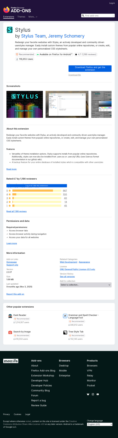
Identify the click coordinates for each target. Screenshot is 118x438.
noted (28, 421)
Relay (90, 375)
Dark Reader (19, 315)
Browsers (92, 365)
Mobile (63, 370)
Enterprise (64, 375)
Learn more (11, 243)
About (34, 365)
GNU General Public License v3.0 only (77, 269)
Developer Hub (39, 380)
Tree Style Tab (75, 331)
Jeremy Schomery (66, 36)
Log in (112, 3)
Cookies (17, 414)
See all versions (67, 276)
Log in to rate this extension (36, 186)
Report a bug (38, 400)
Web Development (68, 262)
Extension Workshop (42, 375)
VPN (89, 370)
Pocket (91, 385)
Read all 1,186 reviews (16, 211)
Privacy (6, 414)
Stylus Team (33, 36)
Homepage (11, 262)
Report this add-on (15, 294)
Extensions (8, 16)
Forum (34, 395)
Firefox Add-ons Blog (43, 370)
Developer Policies (41, 385)
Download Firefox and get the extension (90, 68)
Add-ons (36, 360)
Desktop (64, 365)
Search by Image (22, 331)
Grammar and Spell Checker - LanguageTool (83, 316)
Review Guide (39, 405)
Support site (12, 265)
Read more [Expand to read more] (11, 169)
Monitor (91, 380)
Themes (21, 16)
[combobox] (98, 15)
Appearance (84, 262)
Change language (95, 420)
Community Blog (40, 390)
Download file (75, 75)
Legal (27, 414)
